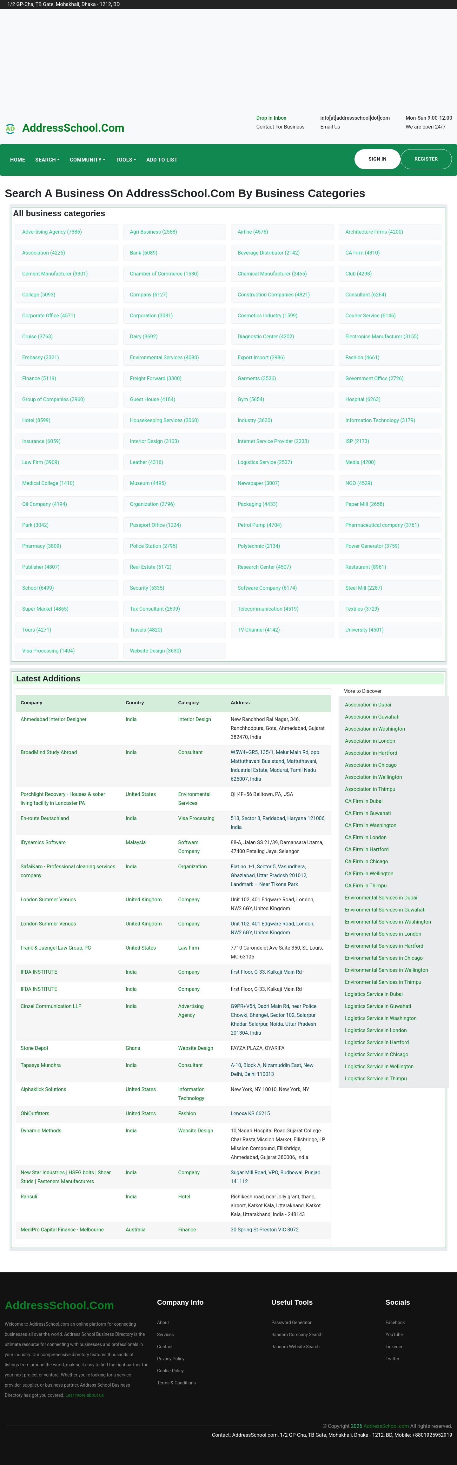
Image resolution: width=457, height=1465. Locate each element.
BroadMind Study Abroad (49, 752)
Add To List (161, 160)
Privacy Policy (170, 1358)
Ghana (133, 1048)
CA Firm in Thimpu (366, 886)
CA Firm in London (366, 837)
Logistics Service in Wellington (379, 1067)
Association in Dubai (368, 705)
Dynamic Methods (41, 1131)
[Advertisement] (228, 66)
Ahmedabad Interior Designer (54, 719)
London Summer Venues (48, 900)
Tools (124, 160)
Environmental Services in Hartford (384, 946)
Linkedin (394, 1346)
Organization (192, 867)
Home (17, 160)
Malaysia (136, 842)
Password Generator (291, 1322)
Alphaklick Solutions (43, 1089)
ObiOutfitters (35, 1113)
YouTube (394, 1334)
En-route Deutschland (45, 818)
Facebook (395, 1322)
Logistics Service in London (376, 1030)
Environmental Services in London (383, 934)
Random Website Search (295, 1346)
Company (31, 702)
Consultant (190, 752)
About (163, 1322)
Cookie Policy (170, 1370)
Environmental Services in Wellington (386, 970)
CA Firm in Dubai (364, 801)
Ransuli (29, 1197)
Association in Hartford (371, 753)
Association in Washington (375, 729)
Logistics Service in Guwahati (378, 1006)
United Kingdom (144, 900)
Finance (187, 1230)
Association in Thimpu (370, 789)
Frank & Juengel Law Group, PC (56, 948)
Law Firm (188, 948)
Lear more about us (84, 1395)
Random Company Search (296, 1334)
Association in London (370, 741)
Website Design (195, 1048)
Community (86, 160)
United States (141, 794)
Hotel (184, 1197)
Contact (165, 1346)
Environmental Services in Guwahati (385, 910)
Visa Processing (196, 818)
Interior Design (194, 719)
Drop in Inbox (271, 118)
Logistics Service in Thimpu (376, 1079)
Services (165, 1334)
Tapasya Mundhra (41, 1065)
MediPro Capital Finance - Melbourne (62, 1230)
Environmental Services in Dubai (381, 898)
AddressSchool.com (73, 128)
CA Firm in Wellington (369, 874)
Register (426, 159)
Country (135, 702)
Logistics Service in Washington (381, 1018)
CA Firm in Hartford (367, 849)
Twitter (392, 1358)
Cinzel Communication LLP (51, 1006)
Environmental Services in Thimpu (383, 982)
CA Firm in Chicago (366, 861)
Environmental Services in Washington (388, 922)
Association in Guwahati (372, 717)
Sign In (378, 159)
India (131, 719)
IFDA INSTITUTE (39, 972)
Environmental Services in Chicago (384, 958)
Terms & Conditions (176, 1382)
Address (240, 702)
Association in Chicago (371, 765)
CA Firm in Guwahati (368, 813)
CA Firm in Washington (370, 825)
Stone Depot (34, 1048)
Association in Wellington (373, 777)
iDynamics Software (43, 842)
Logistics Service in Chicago (376, 1054)
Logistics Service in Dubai (374, 994)
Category (188, 702)
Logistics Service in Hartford (377, 1042)
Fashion (187, 1113)
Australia (136, 1230)
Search (45, 160)
